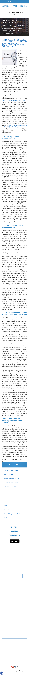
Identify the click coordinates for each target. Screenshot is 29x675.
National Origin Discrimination (11, 478)
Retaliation (7, 506)
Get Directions (14, 576)
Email (17, 1)
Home (4, 619)
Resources (6, 645)
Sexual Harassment (9, 502)
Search (22, 1)
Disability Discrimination (10, 494)
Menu (9, 1)
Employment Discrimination (11, 470)
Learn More (14, 541)
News (4, 640)
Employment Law (8, 623)
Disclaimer (6, 653)
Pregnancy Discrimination (10, 486)
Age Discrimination (9, 490)
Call (13, 1)
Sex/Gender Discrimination (11, 482)
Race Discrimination (9, 474)
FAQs (4, 632)
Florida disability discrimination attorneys (14, 100)
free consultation (8, 443)
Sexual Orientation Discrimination (12, 498)
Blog (4, 636)
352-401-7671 (14, 14)
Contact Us (6, 649)
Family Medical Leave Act (10, 518)
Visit (20, 1)
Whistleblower (8, 510)
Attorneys (6, 627)
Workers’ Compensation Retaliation (13, 514)
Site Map (5, 658)
